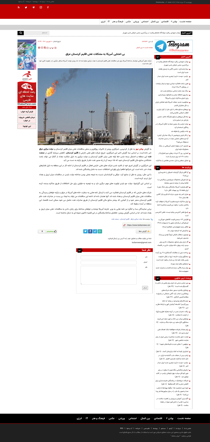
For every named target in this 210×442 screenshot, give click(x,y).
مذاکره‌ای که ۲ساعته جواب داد (178, 230)
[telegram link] (95, 231)
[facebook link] (90, 231)
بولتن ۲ (174, 21)
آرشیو (170, 428)
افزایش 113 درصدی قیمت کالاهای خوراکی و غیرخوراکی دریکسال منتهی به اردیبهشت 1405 (172, 221)
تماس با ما (50, 1)
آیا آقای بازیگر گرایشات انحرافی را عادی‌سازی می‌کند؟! (173, 174)
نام (146, 257)
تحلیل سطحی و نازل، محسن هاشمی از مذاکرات (172, 160)
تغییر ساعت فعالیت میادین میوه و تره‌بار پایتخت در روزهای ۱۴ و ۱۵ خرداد (172, 85)
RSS (121, 428)
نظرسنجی (147, 428)
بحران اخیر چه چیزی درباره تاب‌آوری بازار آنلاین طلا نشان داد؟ (172, 196)
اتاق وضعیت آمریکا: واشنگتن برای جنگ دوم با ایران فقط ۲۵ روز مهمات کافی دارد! (172, 189)
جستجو (163, 428)
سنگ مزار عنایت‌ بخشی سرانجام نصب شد (174, 91)
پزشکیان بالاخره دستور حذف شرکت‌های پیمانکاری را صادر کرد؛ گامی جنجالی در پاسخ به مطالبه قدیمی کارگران (172, 293)
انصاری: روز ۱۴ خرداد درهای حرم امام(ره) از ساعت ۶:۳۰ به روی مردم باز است (173, 155)
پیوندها (35, 1)
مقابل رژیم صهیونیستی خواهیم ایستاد (175, 227)
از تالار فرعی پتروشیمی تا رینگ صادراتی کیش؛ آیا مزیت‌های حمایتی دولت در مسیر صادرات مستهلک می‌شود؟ (172, 138)
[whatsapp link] (100, 231)
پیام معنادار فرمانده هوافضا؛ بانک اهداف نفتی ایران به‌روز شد (173, 331)
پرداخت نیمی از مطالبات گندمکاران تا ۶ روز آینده (172, 252)
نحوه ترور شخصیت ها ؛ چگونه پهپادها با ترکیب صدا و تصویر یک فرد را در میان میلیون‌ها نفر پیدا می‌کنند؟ (172, 391)
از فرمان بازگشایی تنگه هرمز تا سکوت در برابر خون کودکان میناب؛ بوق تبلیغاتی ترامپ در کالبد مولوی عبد (172, 373)
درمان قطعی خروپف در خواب (27, 119)
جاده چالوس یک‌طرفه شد (179, 131)
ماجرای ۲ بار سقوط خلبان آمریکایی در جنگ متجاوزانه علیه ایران (173, 148)
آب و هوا (21, 1)
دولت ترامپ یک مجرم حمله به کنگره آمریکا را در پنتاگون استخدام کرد (171, 126)
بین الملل (139, 47)
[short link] (138, 225)
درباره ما (42, 1)
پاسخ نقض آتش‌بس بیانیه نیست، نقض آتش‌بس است (171, 214)
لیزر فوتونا (27, 126)
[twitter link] (85, 231)
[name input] (109, 257)
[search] (21, 33)
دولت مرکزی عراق (136, 219)
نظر (146, 267)
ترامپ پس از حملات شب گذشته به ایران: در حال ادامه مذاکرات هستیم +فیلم (173, 357)
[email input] (109, 262)
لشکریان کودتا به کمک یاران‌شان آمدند (172, 351)
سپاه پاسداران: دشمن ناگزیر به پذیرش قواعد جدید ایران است (173, 71)
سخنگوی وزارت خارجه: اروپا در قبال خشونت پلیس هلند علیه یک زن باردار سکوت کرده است (172, 258)
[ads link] (173, 46)
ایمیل (145, 262)
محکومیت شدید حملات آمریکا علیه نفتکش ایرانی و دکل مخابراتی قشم (171, 104)
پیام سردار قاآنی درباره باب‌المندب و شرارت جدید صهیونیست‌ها (172, 270)
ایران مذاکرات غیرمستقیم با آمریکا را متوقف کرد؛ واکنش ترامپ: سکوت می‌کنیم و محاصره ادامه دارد (171, 205)
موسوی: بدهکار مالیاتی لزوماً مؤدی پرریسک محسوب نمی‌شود (173, 236)
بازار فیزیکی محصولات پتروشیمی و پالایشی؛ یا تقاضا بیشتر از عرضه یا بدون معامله (173, 181)
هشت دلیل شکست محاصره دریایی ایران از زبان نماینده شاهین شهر (172, 339)
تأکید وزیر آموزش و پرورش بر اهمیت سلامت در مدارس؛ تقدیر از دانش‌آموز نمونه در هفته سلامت (172, 402)
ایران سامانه (176, 436)
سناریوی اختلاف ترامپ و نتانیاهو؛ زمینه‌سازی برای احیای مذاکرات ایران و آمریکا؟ (173, 97)
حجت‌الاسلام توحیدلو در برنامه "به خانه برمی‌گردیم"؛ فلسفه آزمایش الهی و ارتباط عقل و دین (172, 304)
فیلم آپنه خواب (27, 111)
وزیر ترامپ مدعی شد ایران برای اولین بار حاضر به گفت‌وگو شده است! (171, 285)
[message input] (109, 275)
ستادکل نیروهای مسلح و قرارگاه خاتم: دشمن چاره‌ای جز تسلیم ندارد (173, 118)
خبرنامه (28, 1)
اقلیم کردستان (124, 219)
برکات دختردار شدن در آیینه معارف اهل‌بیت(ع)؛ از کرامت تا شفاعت (172, 313)
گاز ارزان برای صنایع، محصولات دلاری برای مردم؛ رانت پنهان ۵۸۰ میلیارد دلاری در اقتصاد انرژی (172, 245)
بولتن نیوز (139, 149)
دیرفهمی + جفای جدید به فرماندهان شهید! (172, 346)
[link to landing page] (177, 11)
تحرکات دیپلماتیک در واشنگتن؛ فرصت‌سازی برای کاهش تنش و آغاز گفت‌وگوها (171, 382)
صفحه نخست (185, 21)
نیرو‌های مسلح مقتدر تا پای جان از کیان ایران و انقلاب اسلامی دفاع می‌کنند (172, 111)
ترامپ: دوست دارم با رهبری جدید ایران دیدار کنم (172, 78)
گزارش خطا (144, 231)
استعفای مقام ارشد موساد (179, 264)
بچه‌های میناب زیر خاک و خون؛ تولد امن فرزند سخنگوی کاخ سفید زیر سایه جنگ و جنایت (172, 322)
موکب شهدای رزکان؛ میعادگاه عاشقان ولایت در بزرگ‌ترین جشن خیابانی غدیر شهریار (151, 33)
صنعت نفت (115, 219)
